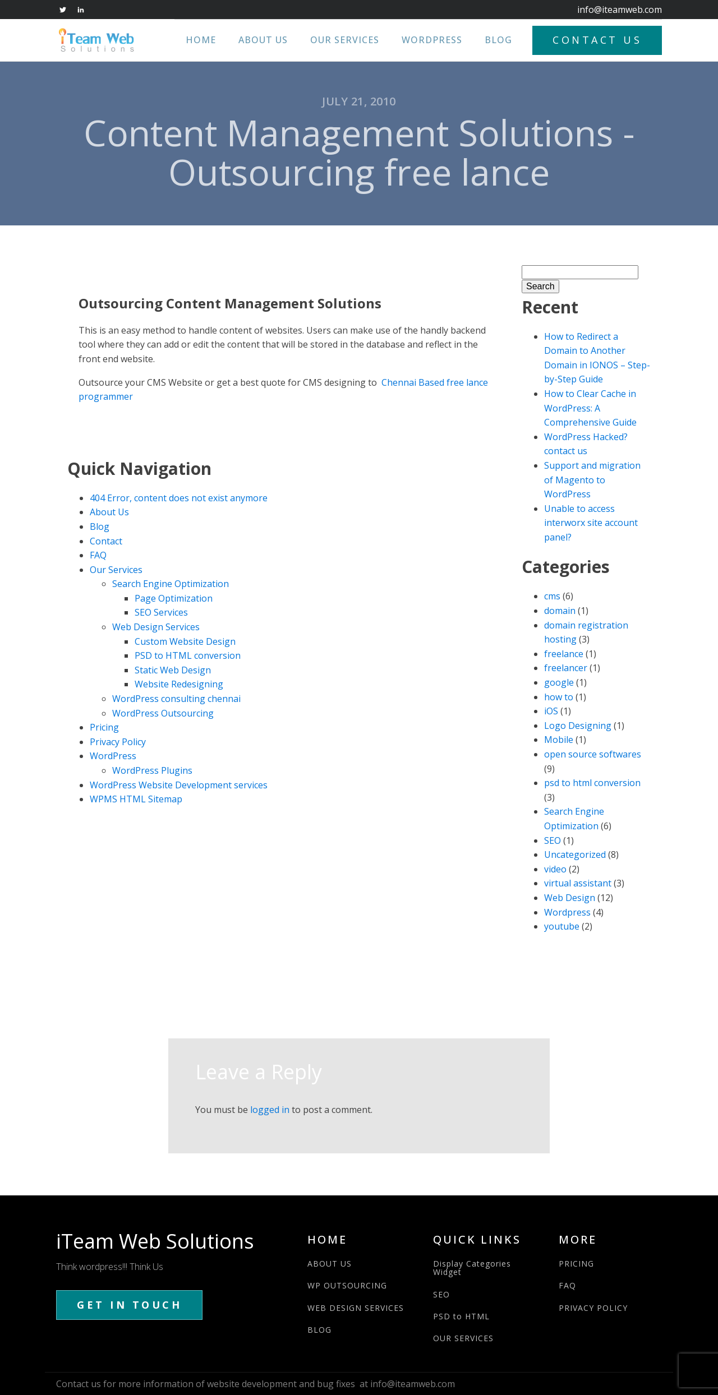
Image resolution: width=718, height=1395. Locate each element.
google (559, 682)
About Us (263, 40)
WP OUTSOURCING (347, 1285)
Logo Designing (577, 725)
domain (560, 610)
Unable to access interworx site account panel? (591, 522)
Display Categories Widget (472, 1268)
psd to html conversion (592, 783)
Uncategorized (575, 854)
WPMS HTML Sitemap (136, 799)
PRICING (576, 1263)
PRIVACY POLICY (593, 1308)
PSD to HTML (461, 1316)
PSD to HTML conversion (188, 655)
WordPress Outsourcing (163, 713)
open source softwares (592, 754)
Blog (498, 40)
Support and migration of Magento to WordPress (592, 479)
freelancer (565, 668)
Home (201, 40)
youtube (561, 926)
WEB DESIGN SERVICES (355, 1308)
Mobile (558, 739)
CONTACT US (597, 40)
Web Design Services (156, 627)
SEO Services (161, 612)
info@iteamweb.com (619, 9)
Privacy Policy (118, 742)
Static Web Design (173, 670)
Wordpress (567, 912)
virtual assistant (577, 883)
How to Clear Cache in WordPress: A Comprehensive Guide (590, 407)
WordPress (432, 40)
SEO (552, 840)
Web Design (569, 897)
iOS (551, 711)
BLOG (319, 1329)
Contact (106, 541)
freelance (563, 654)
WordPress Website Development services (179, 785)
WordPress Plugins (152, 770)
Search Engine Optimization (170, 584)
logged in (269, 1109)
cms (552, 596)
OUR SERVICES (463, 1338)
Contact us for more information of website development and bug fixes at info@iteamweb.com (255, 1384)
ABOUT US (329, 1263)
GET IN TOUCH (129, 1304)
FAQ (98, 555)
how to (558, 697)
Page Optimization (174, 598)
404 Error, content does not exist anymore (179, 498)
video (555, 869)
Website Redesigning (179, 684)
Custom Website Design (185, 641)
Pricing (104, 727)
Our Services (344, 40)
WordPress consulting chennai (176, 698)
